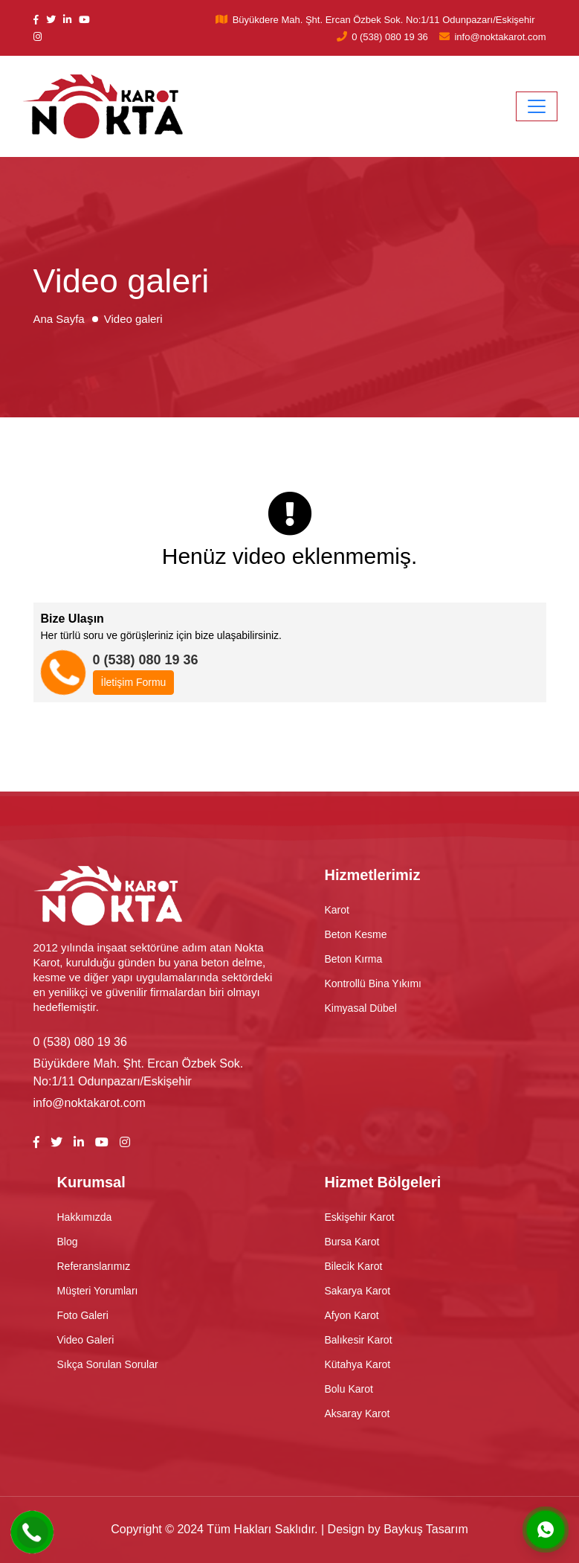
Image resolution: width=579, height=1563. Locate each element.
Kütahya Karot (358, 1364)
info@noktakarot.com (500, 36)
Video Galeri (85, 1340)
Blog (67, 1242)
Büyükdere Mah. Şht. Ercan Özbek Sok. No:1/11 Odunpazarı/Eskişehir (384, 19)
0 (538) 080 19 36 (390, 36)
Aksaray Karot (357, 1413)
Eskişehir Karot (360, 1217)
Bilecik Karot (354, 1266)
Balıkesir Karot (358, 1340)
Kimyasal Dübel (361, 1008)
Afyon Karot (352, 1315)
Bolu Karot (349, 1389)
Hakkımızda (84, 1217)
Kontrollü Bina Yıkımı (373, 983)
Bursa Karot (352, 1242)
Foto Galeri (83, 1315)
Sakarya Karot (358, 1291)
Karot (337, 910)
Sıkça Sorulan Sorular (107, 1364)
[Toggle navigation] (536, 106)
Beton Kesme (356, 934)
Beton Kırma (354, 959)
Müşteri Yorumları (97, 1291)
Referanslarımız (94, 1266)
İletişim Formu (133, 682)
